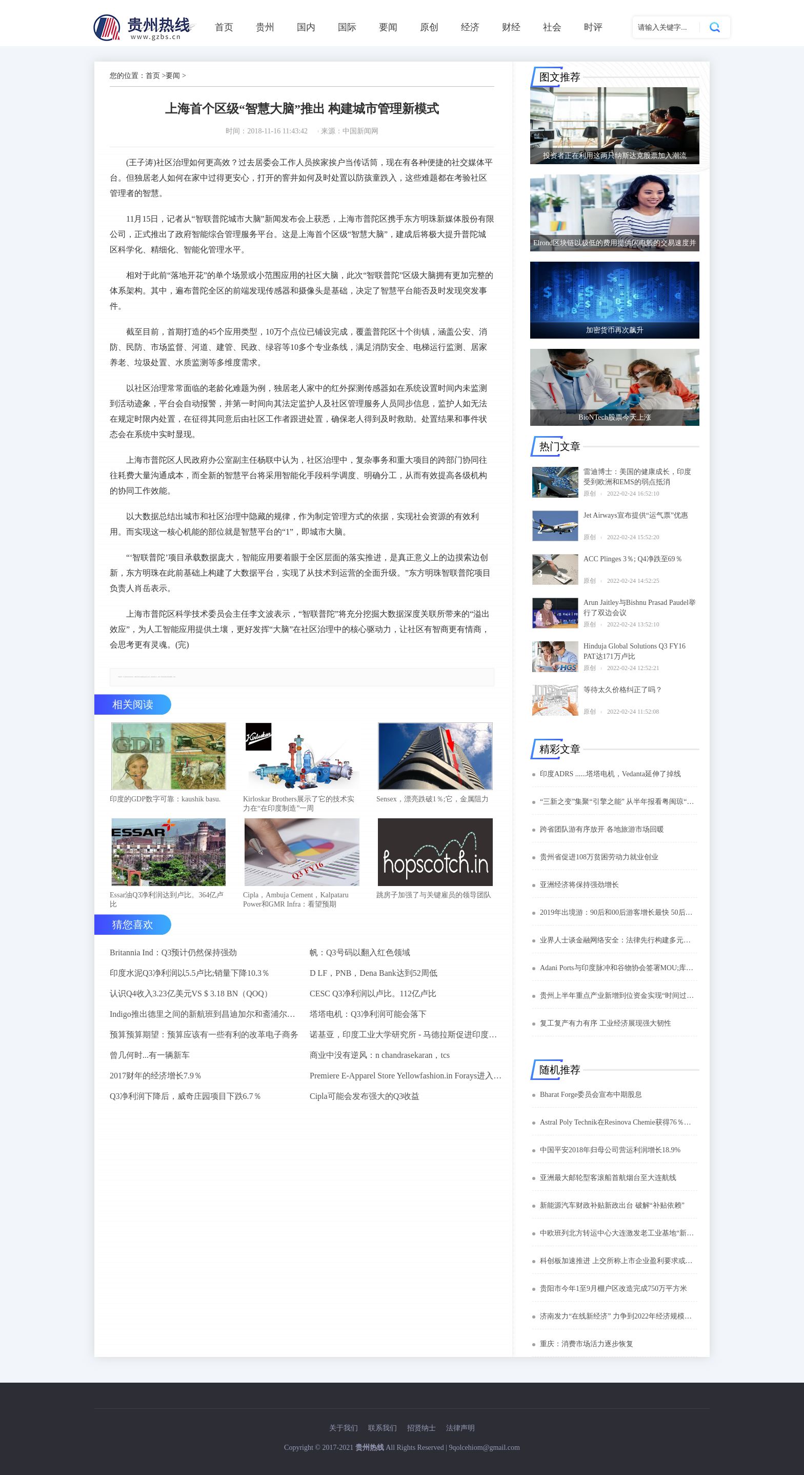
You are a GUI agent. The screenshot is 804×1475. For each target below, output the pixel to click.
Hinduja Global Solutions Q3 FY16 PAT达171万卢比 (635, 651)
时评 (593, 27)
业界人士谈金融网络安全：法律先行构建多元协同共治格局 (618, 940)
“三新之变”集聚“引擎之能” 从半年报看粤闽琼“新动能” (618, 801)
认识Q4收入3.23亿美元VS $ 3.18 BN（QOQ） (191, 996)
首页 (224, 27)
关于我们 (343, 1428)
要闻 (388, 27)
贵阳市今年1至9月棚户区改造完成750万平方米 (613, 1288)
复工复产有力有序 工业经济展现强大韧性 (605, 1023)
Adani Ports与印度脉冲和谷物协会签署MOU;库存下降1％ (618, 968)
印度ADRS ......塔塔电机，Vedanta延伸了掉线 (610, 774)
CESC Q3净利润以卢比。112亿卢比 (373, 996)
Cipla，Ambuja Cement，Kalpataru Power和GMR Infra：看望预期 (296, 902)
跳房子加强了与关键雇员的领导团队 (433, 898)
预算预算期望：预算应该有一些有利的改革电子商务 (204, 1037)
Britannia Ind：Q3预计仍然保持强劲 (173, 955)
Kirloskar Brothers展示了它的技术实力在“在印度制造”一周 (298, 805)
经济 (470, 27)
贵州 (265, 27)
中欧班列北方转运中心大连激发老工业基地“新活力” (618, 1233)
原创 (429, 27)
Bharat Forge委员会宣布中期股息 (591, 1094)
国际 (347, 27)
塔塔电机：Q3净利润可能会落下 (368, 1017)
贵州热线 (369, 1447)
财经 (511, 27)
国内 (306, 27)
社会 (552, 27)
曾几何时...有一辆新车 (150, 1058)
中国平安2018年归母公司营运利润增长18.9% (610, 1150)
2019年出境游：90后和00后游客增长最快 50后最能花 (618, 912)
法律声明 (460, 1428)
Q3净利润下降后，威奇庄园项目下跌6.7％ (186, 1099)
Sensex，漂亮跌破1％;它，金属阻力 (432, 800)
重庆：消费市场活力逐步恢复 (586, 1344)
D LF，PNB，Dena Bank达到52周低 (373, 976)
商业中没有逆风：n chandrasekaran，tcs (380, 1058)
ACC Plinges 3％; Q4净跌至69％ (633, 559)
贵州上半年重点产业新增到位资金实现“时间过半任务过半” (618, 995)
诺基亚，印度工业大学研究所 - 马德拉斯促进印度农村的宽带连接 (405, 1037)
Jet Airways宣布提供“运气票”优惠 (636, 515)
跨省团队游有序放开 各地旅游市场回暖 (602, 829)
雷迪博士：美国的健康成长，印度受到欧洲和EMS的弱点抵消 (637, 477)
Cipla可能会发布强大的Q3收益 (364, 1099)
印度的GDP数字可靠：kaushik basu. (165, 800)
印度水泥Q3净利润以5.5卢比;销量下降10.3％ (190, 976)
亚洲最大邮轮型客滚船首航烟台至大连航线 (608, 1178)
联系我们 (382, 1428)
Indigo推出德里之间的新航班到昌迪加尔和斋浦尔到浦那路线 (206, 1017)
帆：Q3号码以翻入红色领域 (360, 955)
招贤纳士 (421, 1428)
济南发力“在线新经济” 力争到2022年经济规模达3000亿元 (618, 1316)
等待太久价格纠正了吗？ (623, 690)
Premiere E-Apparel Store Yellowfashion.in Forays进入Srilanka (405, 1078)
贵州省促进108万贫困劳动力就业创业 (599, 857)
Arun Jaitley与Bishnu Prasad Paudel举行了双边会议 (640, 608)
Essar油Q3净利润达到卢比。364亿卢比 (167, 902)
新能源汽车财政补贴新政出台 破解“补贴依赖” (612, 1205)
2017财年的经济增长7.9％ (156, 1078)
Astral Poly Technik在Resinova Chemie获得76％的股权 (618, 1122)
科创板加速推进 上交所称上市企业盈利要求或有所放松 (618, 1261)
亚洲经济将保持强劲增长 (579, 885)
